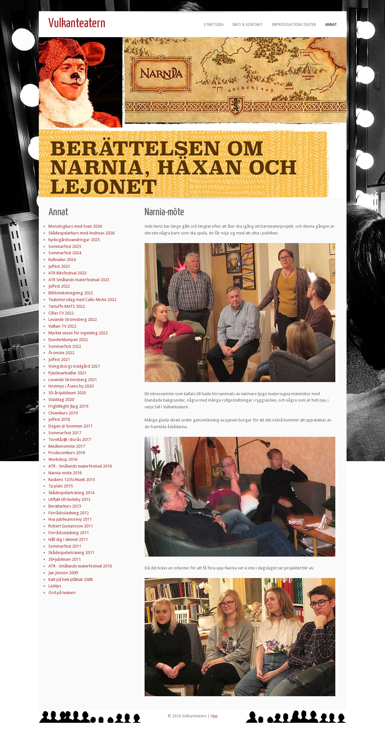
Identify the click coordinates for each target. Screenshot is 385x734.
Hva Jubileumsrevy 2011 (70, 519)
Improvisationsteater (294, 24)
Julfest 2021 (59, 359)
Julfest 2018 (59, 419)
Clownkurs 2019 (63, 413)
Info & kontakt (247, 24)
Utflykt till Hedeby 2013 (69, 499)
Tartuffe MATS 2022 (66, 306)
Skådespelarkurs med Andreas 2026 (81, 233)
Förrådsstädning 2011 (68, 532)
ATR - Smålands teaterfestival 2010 (80, 566)
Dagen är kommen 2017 (70, 426)
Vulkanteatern (76, 24)
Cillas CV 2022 (61, 313)
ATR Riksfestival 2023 (67, 273)
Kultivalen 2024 (62, 259)
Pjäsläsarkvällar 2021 (67, 373)
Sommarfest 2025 (64, 246)
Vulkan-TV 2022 (62, 326)
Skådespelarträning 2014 (71, 492)
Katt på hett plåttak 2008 (70, 579)
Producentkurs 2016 (66, 452)
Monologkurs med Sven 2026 (75, 226)
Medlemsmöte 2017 (66, 446)
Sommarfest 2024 (64, 252)
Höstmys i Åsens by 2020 (71, 386)
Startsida (213, 24)
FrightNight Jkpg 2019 (68, 406)
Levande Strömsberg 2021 (72, 379)
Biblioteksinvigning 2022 (70, 292)
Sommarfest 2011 (64, 546)
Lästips (54, 585)
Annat (331, 24)
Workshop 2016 (62, 459)
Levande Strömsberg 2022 (72, 319)
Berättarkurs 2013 (64, 506)
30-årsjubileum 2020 (67, 392)
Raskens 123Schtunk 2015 (71, 479)
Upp (214, 716)
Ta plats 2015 (60, 486)
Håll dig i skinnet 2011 (68, 539)
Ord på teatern (62, 592)
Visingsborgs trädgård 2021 (74, 366)
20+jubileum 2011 (64, 559)
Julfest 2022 (59, 286)
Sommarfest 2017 (64, 432)
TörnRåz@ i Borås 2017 (69, 439)
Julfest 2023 (59, 266)
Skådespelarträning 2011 (71, 552)
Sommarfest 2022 (64, 346)
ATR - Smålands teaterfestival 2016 (80, 466)
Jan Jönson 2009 (63, 572)
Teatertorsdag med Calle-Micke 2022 (82, 299)
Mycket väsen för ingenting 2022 (78, 332)
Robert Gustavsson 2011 (70, 526)
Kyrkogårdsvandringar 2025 (74, 239)
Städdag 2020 (61, 399)
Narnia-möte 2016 (65, 472)
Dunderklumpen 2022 (68, 339)
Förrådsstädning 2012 (68, 512)
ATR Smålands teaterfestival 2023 (78, 279)
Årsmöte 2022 (61, 352)
